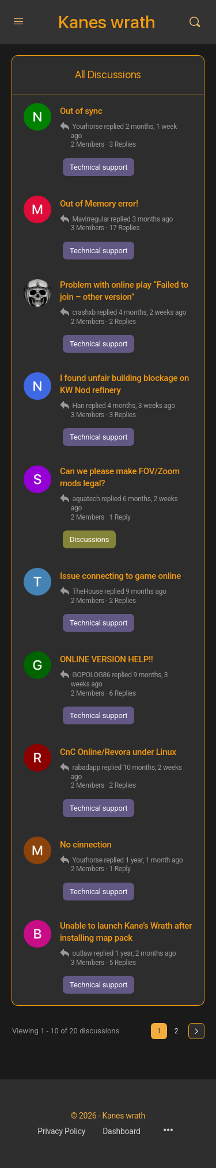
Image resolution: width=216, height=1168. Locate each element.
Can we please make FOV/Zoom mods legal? (120, 477)
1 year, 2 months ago (145, 953)
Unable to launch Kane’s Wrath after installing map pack (126, 932)
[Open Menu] (18, 21)
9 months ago (146, 591)
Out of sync (81, 111)
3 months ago (152, 219)
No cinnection (86, 844)
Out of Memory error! (99, 204)
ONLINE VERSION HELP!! (106, 659)
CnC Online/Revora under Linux (118, 752)
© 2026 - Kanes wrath (108, 1115)
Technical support (98, 167)
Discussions (89, 539)
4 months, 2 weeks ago (153, 312)
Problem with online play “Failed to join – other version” (124, 291)
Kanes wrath (107, 22)
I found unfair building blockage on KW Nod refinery (124, 384)
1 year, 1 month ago (154, 860)
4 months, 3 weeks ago (141, 406)
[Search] (195, 22)
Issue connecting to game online (120, 576)
